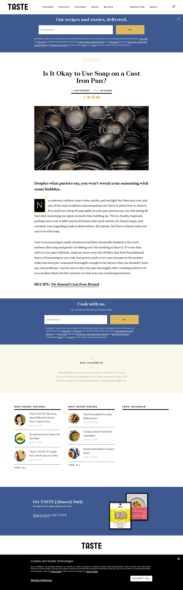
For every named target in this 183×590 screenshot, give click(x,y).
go (130, 30)
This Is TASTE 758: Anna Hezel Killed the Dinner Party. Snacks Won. (42, 417)
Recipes (108, 7)
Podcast (64, 7)
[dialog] (91, 572)
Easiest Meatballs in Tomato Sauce (98, 450)
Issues (95, 7)
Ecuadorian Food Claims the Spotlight (44, 436)
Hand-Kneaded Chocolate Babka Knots (97, 416)
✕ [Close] (178, 558)
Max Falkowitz (82, 90)
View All (20, 468)
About (154, 7)
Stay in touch (41, 515)
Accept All (141, 578)
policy (84, 45)
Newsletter (137, 7)
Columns (80, 7)
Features (47, 7)
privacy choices (92, 571)
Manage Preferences (41, 580)
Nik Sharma (106, 90)
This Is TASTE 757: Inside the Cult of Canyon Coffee (43, 453)
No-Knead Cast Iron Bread (75, 284)
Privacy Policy (56, 571)
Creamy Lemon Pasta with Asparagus (97, 433)
